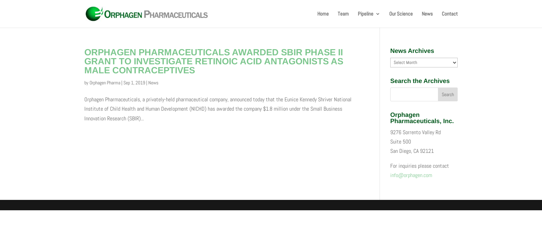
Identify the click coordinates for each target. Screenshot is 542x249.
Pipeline (365, 14)
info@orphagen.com (411, 175)
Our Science (401, 14)
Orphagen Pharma (105, 83)
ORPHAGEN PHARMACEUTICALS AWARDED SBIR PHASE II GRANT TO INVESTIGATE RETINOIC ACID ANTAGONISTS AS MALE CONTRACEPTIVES (213, 61)
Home (323, 14)
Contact (450, 14)
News (427, 14)
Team (343, 14)
